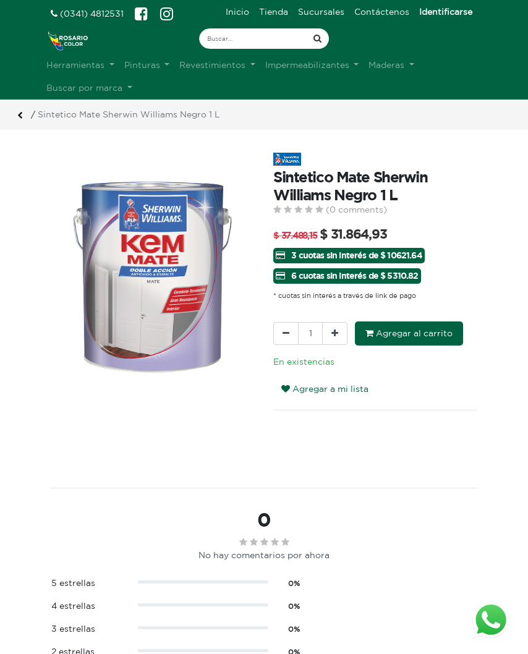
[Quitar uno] (286, 333)
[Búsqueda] (317, 38)
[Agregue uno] (334, 333)
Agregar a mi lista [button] (324, 389)
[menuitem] (237, 12)
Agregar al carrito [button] (409, 333)
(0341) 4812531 (87, 14)
